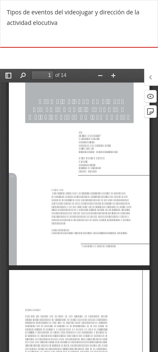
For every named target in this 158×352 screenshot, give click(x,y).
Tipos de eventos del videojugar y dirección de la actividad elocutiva (73, 17)
